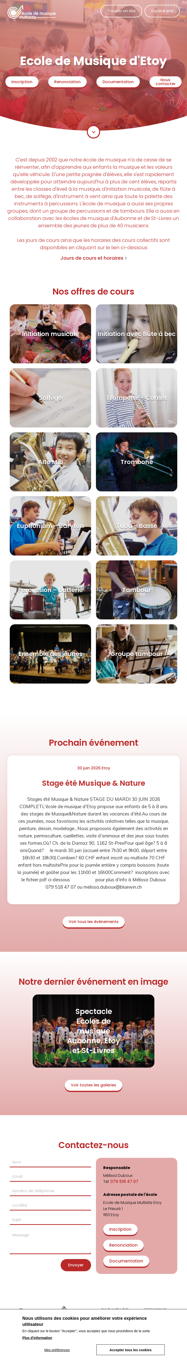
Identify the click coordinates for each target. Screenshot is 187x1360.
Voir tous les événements (94, 921)
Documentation (118, 82)
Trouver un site (121, 11)
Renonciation (67, 82)
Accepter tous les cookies (131, 1350)
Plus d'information (37, 1338)
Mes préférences (57, 1350)
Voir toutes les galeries (93, 1085)
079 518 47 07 (124, 1181)
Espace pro (162, 11)
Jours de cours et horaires (91, 258)
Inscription (21, 82)
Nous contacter (166, 82)
